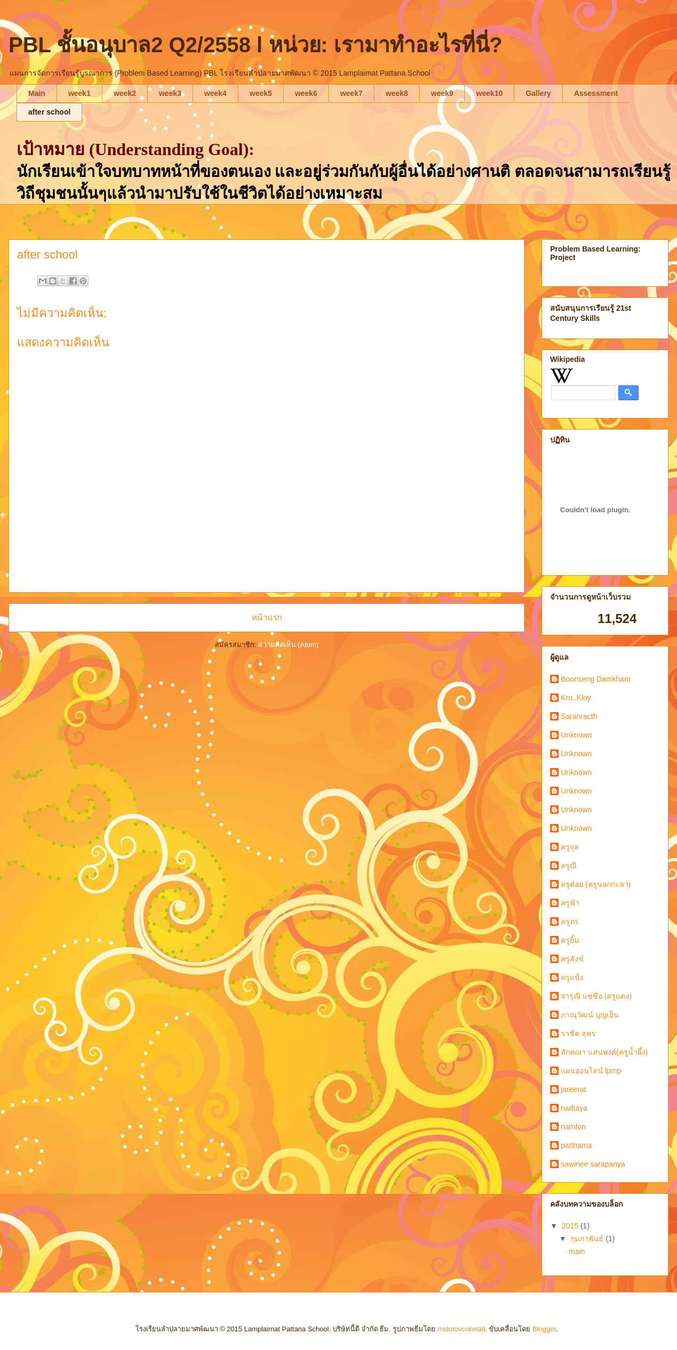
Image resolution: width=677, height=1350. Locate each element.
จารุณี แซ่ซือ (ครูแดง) (596, 996)
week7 (351, 93)
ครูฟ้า (570, 903)
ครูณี (569, 865)
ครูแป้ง (572, 977)
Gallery (538, 93)
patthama (576, 1145)
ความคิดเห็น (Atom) (288, 645)
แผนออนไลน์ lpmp (591, 1070)
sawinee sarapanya (593, 1164)
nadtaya (574, 1108)
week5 (260, 93)
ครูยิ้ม (570, 940)
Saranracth (579, 716)
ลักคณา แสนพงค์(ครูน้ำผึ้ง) (604, 1052)
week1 (79, 93)
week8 (396, 93)
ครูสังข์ (572, 959)
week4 (215, 93)
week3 (170, 93)
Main (36, 93)
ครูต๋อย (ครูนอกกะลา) (596, 884)
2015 (571, 1226)
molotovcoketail (461, 1329)
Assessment (596, 93)
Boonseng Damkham (596, 679)
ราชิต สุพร (578, 1033)
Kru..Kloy (576, 697)
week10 (489, 93)
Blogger (544, 1329)
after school (49, 112)
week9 (442, 93)
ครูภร (570, 921)
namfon (573, 1126)
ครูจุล (570, 847)
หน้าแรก (267, 617)
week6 (306, 93)
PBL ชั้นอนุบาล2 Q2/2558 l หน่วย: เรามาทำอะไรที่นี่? (255, 44)
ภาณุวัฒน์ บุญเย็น (590, 1015)
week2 (125, 93)
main (577, 1251)
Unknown (576, 735)
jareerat (573, 1089)
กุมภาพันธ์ (588, 1238)
